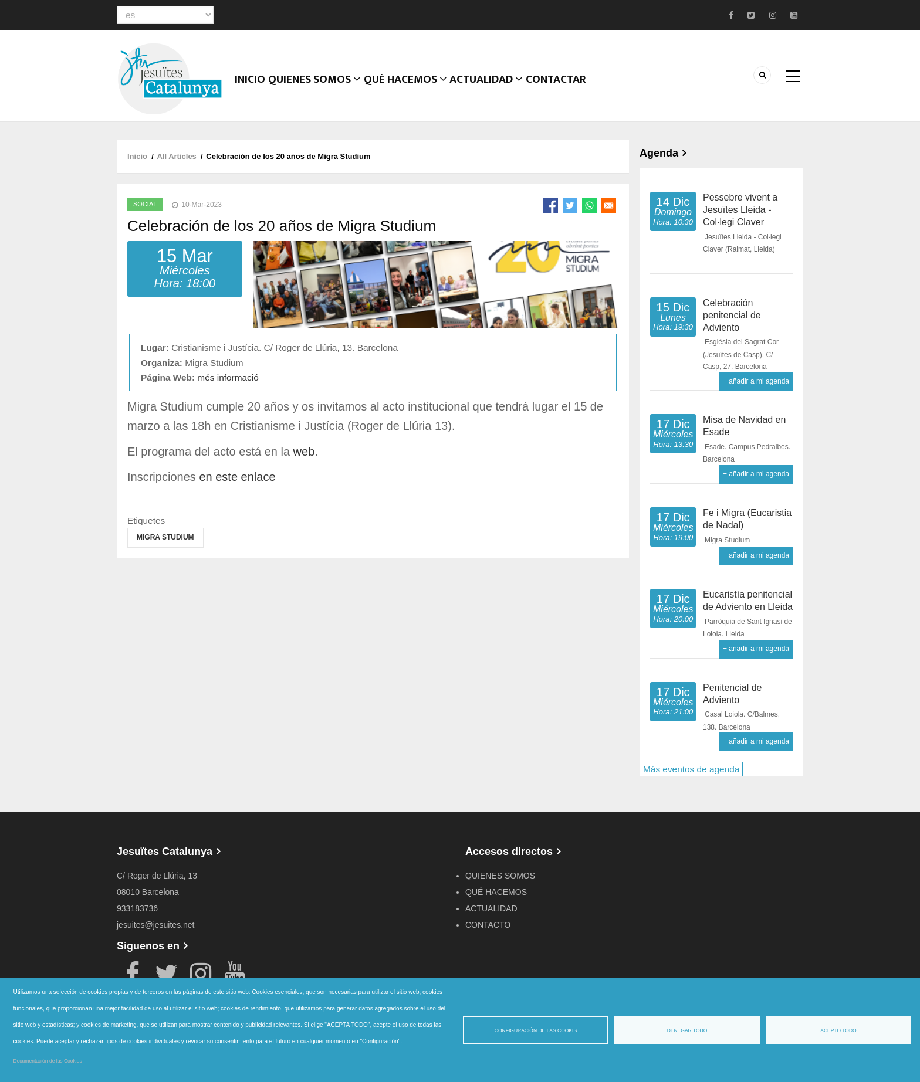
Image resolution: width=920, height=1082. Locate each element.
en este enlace (237, 476)
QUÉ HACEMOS (409, 91)
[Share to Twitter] (570, 205)
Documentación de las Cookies (47, 1061)
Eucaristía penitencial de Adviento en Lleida (748, 600)
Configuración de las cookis (536, 1030)
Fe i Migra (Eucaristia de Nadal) (747, 519)
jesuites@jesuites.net (156, 925)
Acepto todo (838, 1030)
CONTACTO (487, 925)
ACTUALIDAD (491, 91)
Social (145, 204)
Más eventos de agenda (691, 769)
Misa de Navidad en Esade (744, 426)
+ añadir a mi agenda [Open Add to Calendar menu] (756, 381)
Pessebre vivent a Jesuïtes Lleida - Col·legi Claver (740, 209)
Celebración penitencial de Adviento (732, 315)
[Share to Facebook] (550, 205)
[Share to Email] (608, 205)
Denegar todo (687, 1030)
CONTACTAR (563, 91)
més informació (227, 377)
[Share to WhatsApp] (589, 205)
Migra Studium (165, 537)
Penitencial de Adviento (732, 694)
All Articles (176, 156)
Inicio (252, 91)
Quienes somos (318, 91)
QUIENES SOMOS (500, 875)
